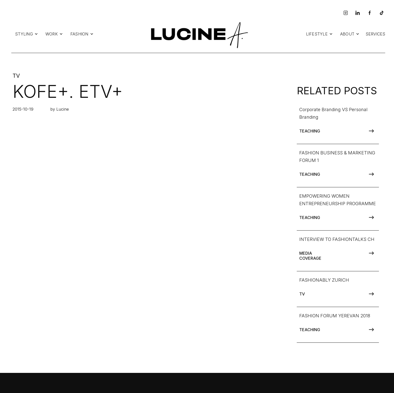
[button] (26, 34)
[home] (198, 34)
